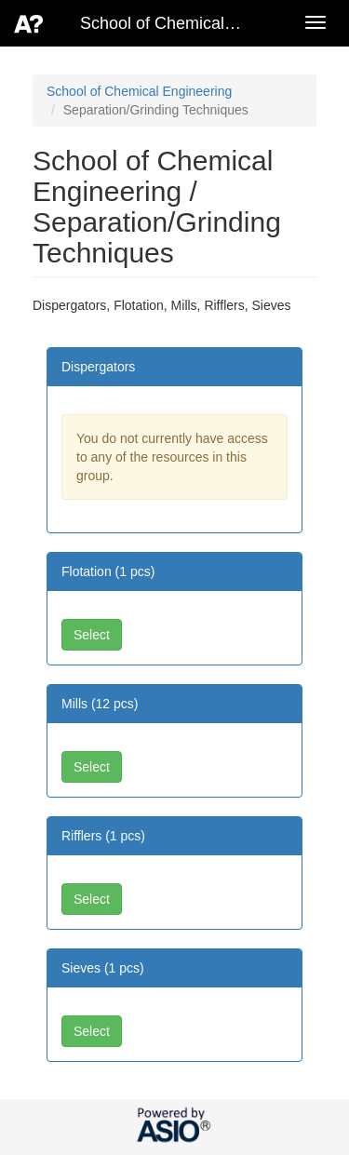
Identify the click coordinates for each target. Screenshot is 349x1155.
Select (92, 634)
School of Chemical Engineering (139, 91)
